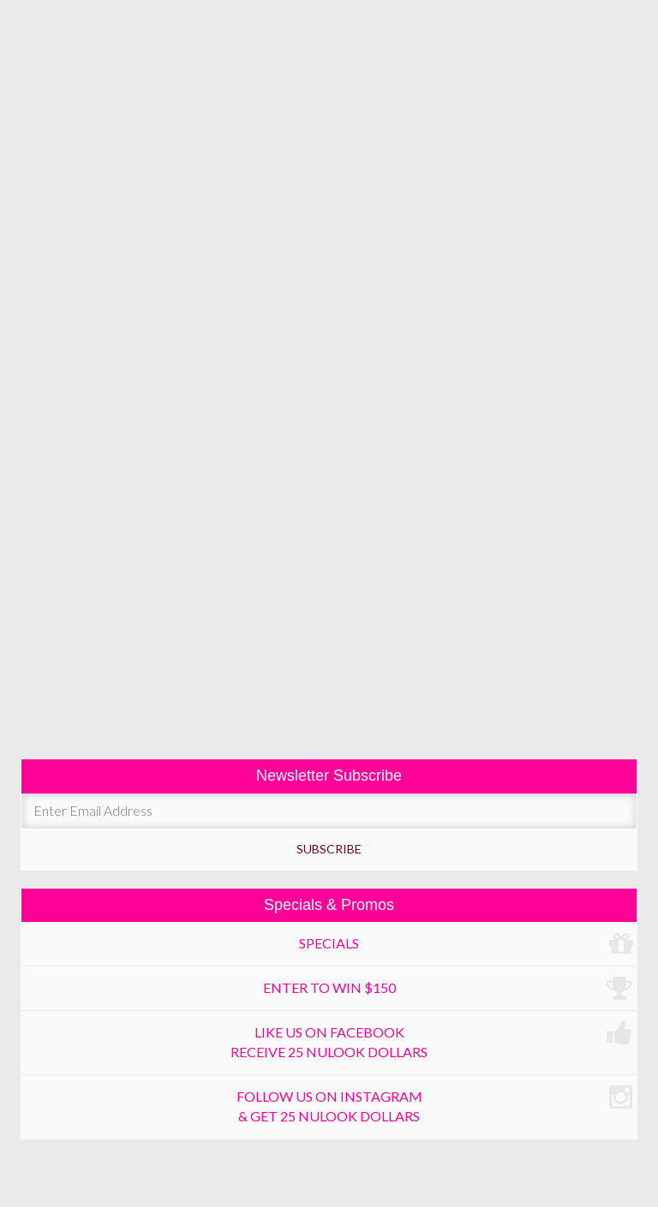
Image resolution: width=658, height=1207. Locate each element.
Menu (329, 123)
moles (329, 569)
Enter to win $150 (448, 988)
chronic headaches (329, 475)
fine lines (329, 251)
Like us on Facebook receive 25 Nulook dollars (431, 1040)
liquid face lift (329, 340)
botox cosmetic (99, 296)
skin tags (329, 615)
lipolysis (74, 432)
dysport (199, 296)
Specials (465, 944)
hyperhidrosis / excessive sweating (329, 522)
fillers (268, 296)
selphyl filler (354, 296)
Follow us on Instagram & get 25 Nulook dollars (434, 1104)
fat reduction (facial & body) (329, 387)
